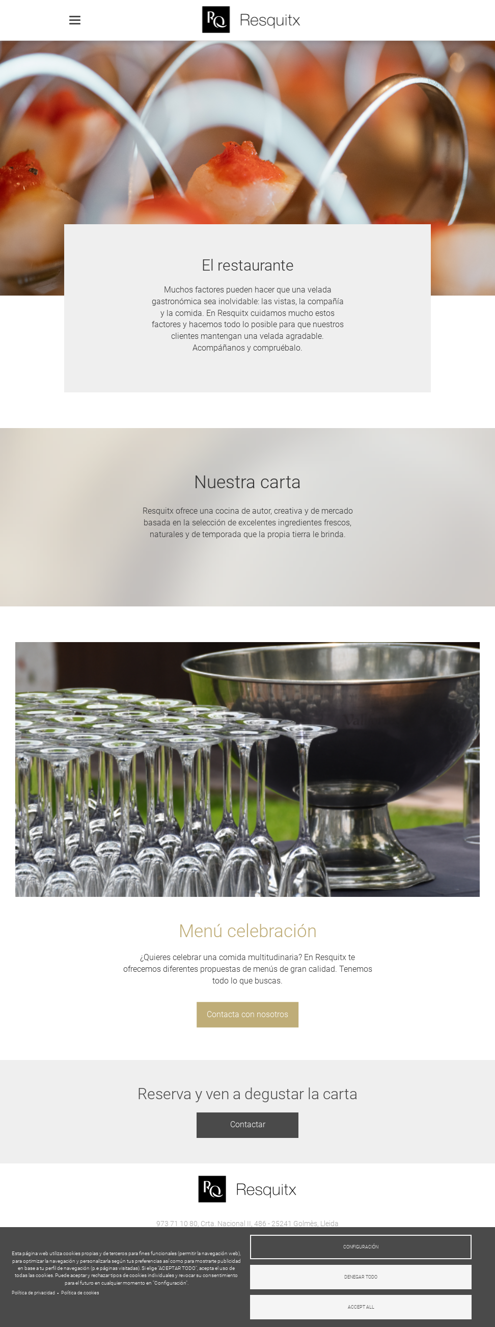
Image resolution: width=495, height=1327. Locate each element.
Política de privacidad (33, 1292)
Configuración (360, 1247)
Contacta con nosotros (247, 1014)
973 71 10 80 (177, 1223)
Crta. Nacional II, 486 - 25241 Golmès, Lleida (270, 1223)
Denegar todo (360, 1277)
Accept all (361, 1307)
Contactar (247, 1124)
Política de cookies (80, 1292)
